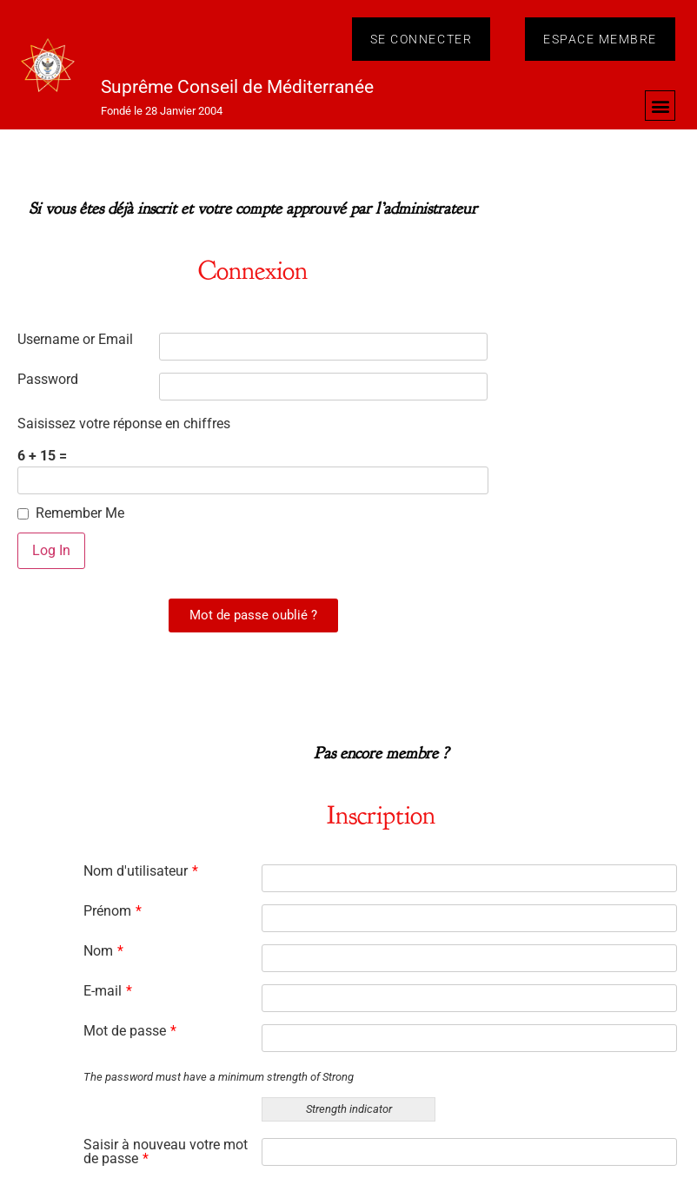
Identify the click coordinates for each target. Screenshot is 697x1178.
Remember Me (80, 513)
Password (47, 380)
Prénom (112, 911)
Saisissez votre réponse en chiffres (123, 424)
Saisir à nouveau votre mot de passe (165, 1152)
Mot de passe (129, 1031)
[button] (660, 105)
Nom (103, 951)
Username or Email (75, 340)
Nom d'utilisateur (140, 871)
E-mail (107, 991)
